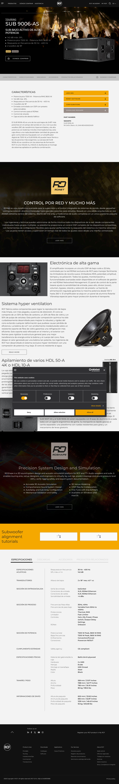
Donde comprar (20, 58)
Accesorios (53, 77)
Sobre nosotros (102, 762)
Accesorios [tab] (65, 559)
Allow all (90, 412)
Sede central (101, 751)
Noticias (99, 759)
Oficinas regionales (103, 754)
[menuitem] (26, 3)
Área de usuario (76, 751)
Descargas (41, 77)
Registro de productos (78, 754)
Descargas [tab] (43, 559)
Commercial (27, 759)
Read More (14, 352)
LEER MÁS (59, 241)
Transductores (27, 762)
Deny (29, 412)
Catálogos (43, 751)
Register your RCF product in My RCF (91, 732)
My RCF (104, 3)
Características (9, 77)
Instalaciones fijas (28, 756)
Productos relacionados (72, 77)
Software (43, 754)
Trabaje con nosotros (103, 756)
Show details (96, 406)
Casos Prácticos (59, 751)
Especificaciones (26, 77)
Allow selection (59, 412)
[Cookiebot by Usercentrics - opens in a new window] (90, 370)
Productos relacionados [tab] (92, 559)
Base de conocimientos (78, 756)
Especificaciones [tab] (21, 559)
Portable (25, 751)
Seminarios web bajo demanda (80, 759)
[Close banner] (104, 370)
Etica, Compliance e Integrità (106, 764)
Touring (25, 754)
